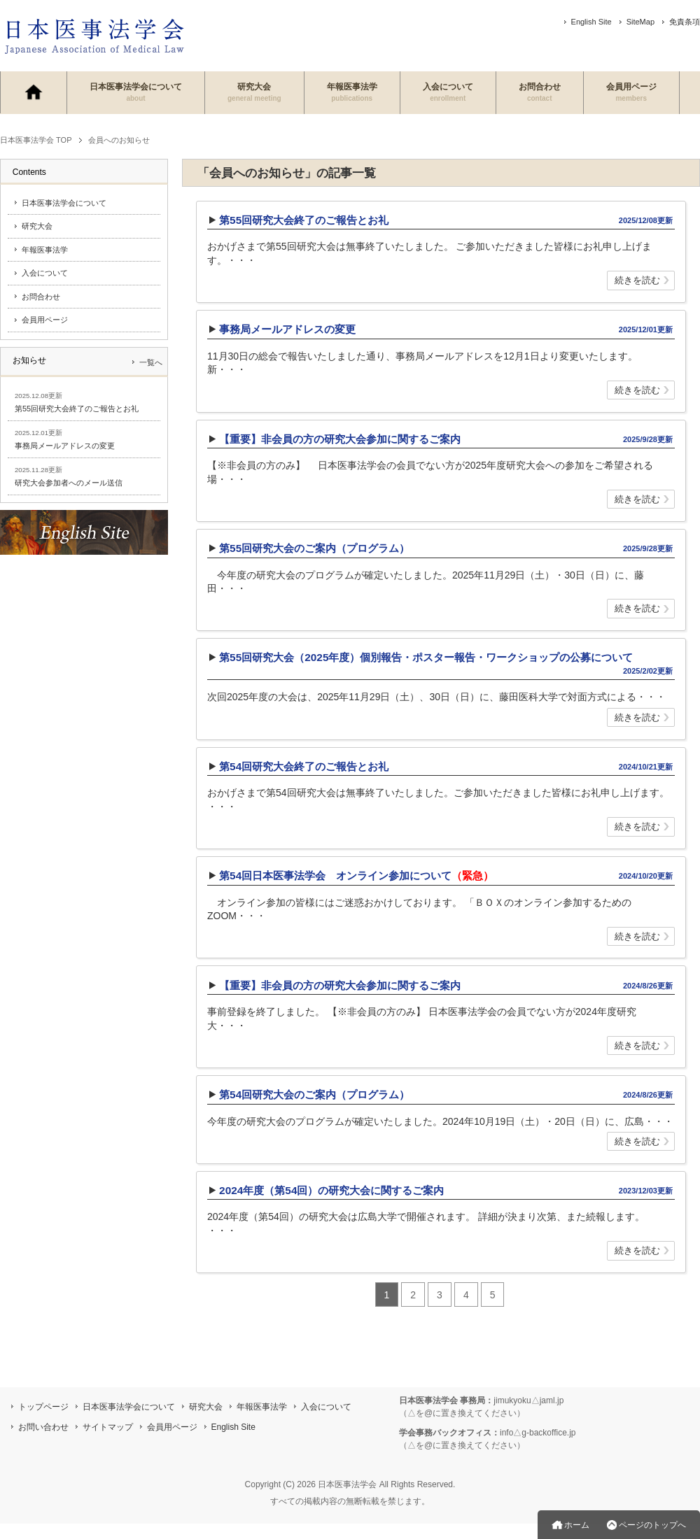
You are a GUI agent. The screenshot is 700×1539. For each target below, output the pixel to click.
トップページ (43, 1407)
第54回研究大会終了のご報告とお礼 (303, 766)
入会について (448, 92)
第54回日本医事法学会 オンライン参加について (356, 875)
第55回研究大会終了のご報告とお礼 (303, 220)
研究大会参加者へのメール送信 (68, 482)
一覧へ (150, 362)
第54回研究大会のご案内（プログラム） (314, 1094)
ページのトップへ (652, 1525)
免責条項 (684, 21)
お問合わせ (540, 92)
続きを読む (637, 281)
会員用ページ (631, 92)
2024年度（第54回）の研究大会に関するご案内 (331, 1190)
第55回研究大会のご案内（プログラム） (314, 548)
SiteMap (640, 21)
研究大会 (254, 92)
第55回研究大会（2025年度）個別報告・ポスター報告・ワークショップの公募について (426, 657)
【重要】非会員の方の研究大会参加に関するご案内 (340, 439)
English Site (591, 21)
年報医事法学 (352, 92)
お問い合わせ (43, 1427)
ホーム (576, 1525)
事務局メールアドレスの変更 (287, 329)
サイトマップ (108, 1427)
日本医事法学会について (136, 92)
